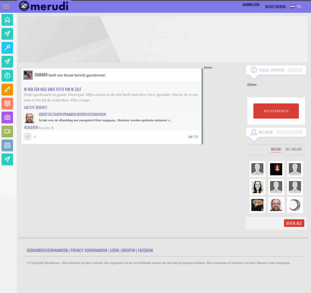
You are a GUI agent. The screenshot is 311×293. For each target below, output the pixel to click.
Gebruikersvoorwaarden (47, 250)
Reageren (31, 127)
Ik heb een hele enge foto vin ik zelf (52, 89)
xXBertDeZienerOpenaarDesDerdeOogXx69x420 (72, 114)
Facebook (145, 250)
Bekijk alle (294, 223)
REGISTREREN (276, 111)
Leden (114, 250)
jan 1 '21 (193, 136)
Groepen (128, 250)
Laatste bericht (35, 107)
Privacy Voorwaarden (89, 250)
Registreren (275, 6)
